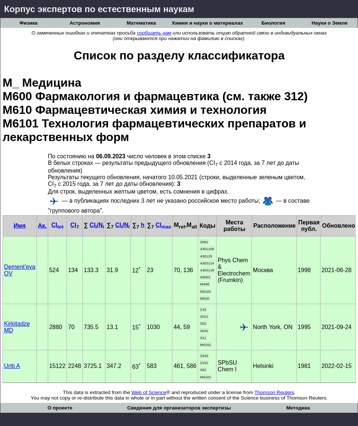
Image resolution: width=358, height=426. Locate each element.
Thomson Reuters (274, 392)
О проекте (59, 408)
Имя (20, 226)
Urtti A (12, 366)
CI (57, 225)
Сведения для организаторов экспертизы (179, 408)
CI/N (97, 225)
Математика (141, 23)
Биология (273, 23)
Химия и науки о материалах (207, 23)
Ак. (42, 226)
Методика (298, 408)
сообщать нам (154, 33)
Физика (28, 23)
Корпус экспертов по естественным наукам (99, 9)
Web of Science (149, 392)
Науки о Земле (330, 23)
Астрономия (84, 23)
